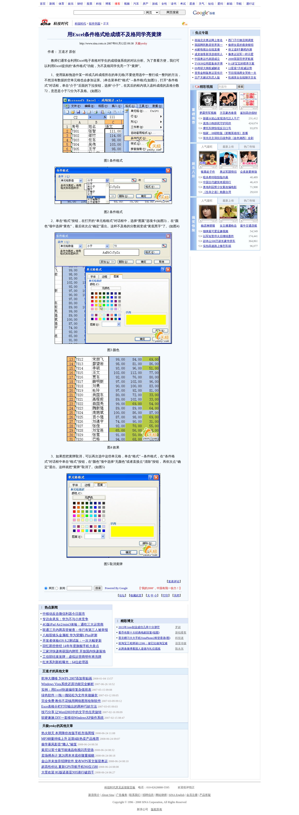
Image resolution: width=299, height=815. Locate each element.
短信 (211, 3)
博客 (108, 3)
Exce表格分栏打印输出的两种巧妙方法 (69, 706)
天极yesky (141, 43)
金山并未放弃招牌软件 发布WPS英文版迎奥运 (74, 761)
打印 (165, 595)
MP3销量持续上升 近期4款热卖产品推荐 (70, 738)
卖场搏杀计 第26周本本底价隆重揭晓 (68, 755)
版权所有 (156, 809)
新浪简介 (94, 795)
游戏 (155, 3)
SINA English (176, 795)
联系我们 (134, 795)
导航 (239, 3)
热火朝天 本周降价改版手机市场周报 (68, 733)
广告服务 (121, 795)
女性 (164, 3)
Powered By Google (116, 588)
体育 (61, 3)
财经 (80, 3)
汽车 (136, 3)
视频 (127, 3)
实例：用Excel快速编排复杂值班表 (66, 689)
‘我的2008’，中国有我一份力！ (160, 588)
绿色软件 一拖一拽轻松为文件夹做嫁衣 (69, 695)
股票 (89, 3)
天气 (201, 3)
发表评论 (173, 581)
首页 (43, 3)
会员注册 (192, 795)
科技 (99, 3)
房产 (145, 3)
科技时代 (80, 23)
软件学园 (94, 23)
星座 (192, 3)
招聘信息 (148, 795)
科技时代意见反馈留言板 (119, 787)
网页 (51, 588)
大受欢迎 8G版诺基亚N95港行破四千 (67, 772)
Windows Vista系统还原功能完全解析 (67, 684)
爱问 (220, 3)
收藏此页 (136, 595)
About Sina (107, 795)
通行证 (250, 3)
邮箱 (229, 3)
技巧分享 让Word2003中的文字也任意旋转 (71, 712)
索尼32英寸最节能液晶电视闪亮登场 (67, 750)
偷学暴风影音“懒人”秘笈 (59, 744)
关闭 (176, 595)
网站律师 (161, 795)
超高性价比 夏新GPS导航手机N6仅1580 (69, 767)
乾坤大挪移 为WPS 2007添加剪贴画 (66, 678)
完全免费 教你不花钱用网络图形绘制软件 (71, 701)
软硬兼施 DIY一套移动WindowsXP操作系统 (72, 717)
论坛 (122, 595)
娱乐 (71, 3)
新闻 (52, 3)
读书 (173, 3)
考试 (183, 3)
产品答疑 (205, 795)
